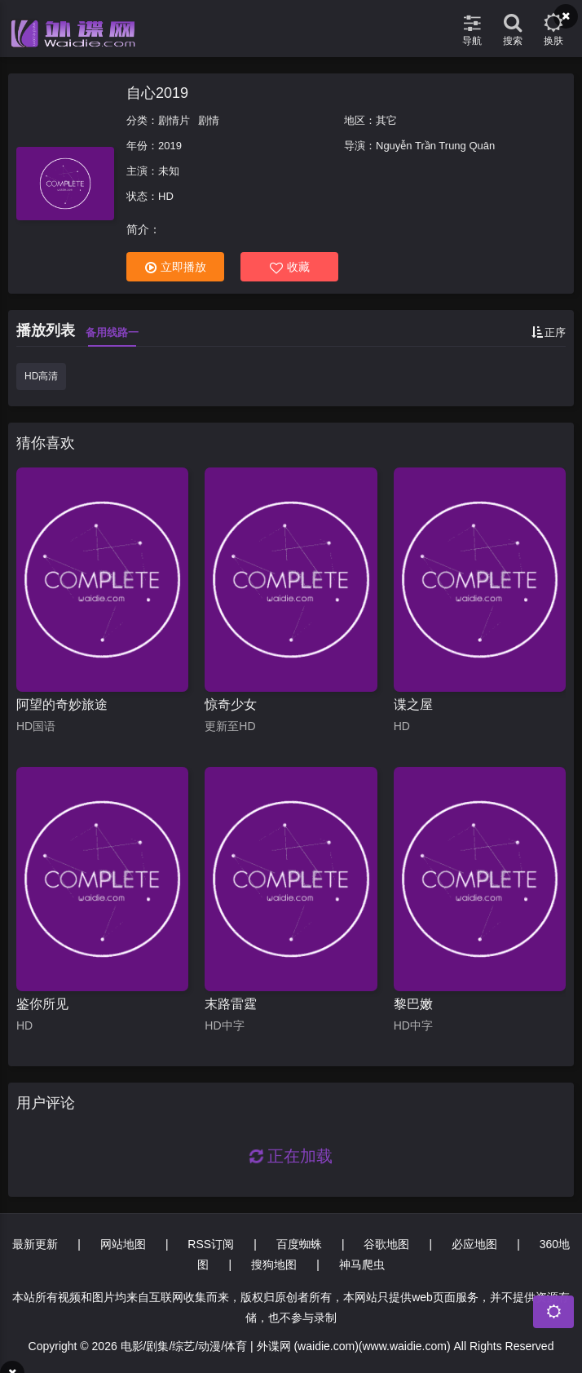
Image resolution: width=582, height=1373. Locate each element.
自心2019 (157, 93)
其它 (386, 120)
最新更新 (35, 1244)
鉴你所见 (42, 1004)
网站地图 (123, 1244)
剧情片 (174, 120)
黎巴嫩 (413, 1004)
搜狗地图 (274, 1264)
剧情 (208, 120)
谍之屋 (413, 704)
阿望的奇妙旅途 (62, 704)
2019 (170, 146)
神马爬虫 (362, 1264)
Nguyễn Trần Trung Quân (435, 146)
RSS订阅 (210, 1244)
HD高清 (41, 376)
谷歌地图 (386, 1244)
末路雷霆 (231, 1004)
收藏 (290, 267)
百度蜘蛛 (299, 1244)
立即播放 (175, 267)
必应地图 (474, 1244)
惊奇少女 (231, 704)
